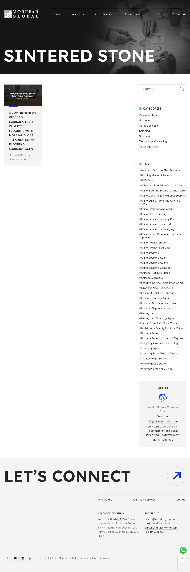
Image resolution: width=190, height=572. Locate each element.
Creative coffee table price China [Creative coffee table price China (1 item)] (162, 283)
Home (56, 14)
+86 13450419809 (163, 440)
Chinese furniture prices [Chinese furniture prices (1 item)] (155, 272)
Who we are (105, 499)
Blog (157, 14)
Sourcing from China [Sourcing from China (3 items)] (153, 353)
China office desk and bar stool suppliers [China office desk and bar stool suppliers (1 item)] (160, 236)
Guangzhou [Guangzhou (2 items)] (148, 313)
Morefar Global (17, 159)
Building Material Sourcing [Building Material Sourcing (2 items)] (157, 175)
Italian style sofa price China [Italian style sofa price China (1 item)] (159, 323)
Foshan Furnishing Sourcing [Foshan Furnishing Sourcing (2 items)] (158, 293)
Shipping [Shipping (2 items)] (179, 338)
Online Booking (133, 14)
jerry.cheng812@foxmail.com (162, 435)
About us (78, 14)
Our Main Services (144, 499)
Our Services (103, 14)
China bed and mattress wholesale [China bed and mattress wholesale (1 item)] (163, 190)
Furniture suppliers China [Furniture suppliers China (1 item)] (156, 308)
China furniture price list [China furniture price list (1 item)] (156, 224)
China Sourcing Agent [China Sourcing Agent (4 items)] (154, 257)
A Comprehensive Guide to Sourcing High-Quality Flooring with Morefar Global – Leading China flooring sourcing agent (23, 131)
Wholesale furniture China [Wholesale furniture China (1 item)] (157, 368)
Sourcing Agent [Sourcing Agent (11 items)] (150, 348)
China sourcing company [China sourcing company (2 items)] (156, 267)
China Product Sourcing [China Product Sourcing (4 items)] (155, 247)
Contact (181, 499)
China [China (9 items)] (180, 185)
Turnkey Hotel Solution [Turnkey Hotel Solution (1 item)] (154, 358)
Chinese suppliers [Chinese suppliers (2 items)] (152, 277)
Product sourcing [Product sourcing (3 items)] (151, 333)
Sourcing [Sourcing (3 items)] (172, 343)
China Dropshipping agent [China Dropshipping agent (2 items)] (157, 209)
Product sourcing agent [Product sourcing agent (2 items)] (155, 338)
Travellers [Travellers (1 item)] (176, 353)
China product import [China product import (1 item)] (154, 242)
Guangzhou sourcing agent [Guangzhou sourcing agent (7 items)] (158, 318)
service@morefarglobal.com (163, 426)
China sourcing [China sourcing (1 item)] (150, 252)
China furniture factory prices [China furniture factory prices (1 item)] (159, 219)
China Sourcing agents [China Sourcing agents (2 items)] (155, 262)
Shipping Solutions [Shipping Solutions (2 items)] (152, 343)
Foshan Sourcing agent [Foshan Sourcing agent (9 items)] (155, 298)
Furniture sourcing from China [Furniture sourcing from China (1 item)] (159, 303)
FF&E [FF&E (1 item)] (176, 288)
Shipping (144, 131)
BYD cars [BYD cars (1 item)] (147, 180)
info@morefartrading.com (163, 421)
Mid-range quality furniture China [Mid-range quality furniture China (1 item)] (162, 328)
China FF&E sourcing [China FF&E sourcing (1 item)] (154, 214)
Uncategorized (148, 146)
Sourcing (144, 136)
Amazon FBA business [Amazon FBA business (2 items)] (166, 170)
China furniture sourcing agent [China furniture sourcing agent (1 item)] (159, 229)
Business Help (148, 115)
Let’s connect (67, 476)
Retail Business (148, 125)
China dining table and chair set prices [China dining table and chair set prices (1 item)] (160, 202)
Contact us (179, 14)
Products (144, 120)
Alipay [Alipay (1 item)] (145, 170)
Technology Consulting (153, 141)
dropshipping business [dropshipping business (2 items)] (155, 288)
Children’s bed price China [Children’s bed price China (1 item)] (157, 185)
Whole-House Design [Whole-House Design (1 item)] (154, 363)
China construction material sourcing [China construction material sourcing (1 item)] (163, 195)
